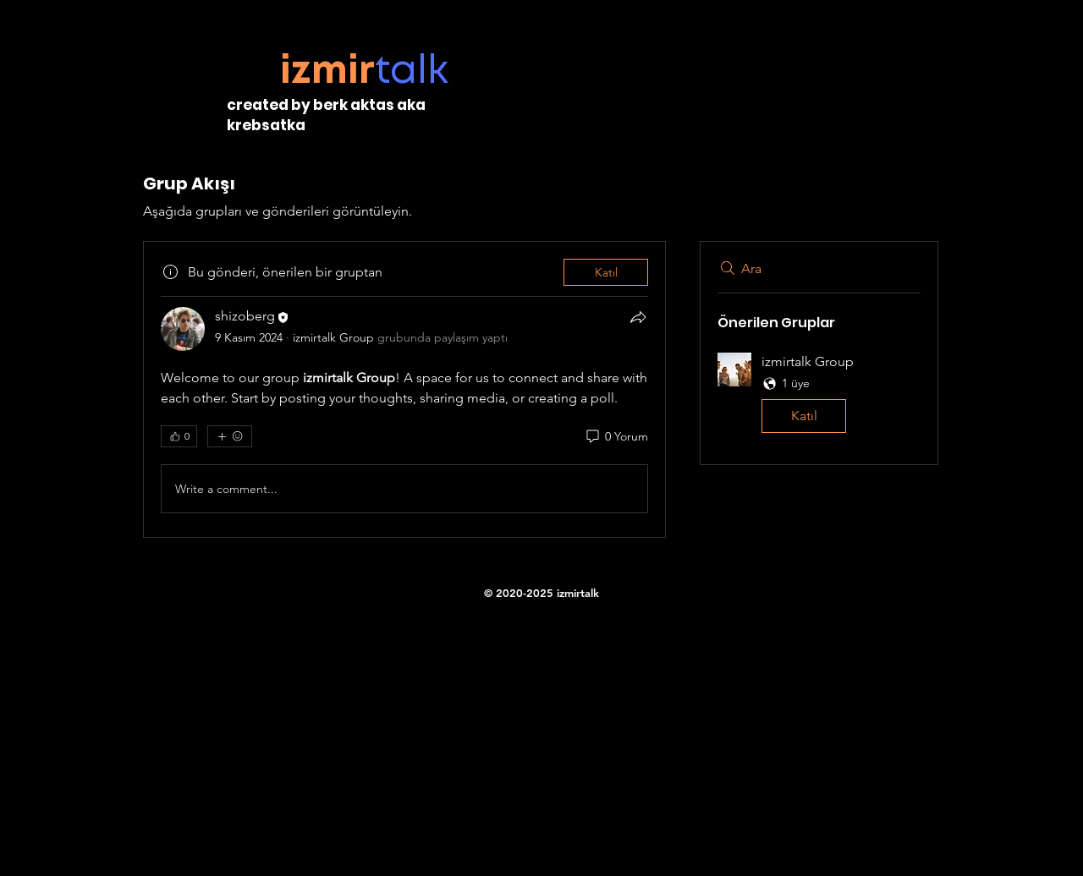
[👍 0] (179, 436)
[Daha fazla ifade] (229, 436)
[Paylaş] (638, 317)
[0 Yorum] (616, 437)
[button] (819, 396)
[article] (404, 389)
